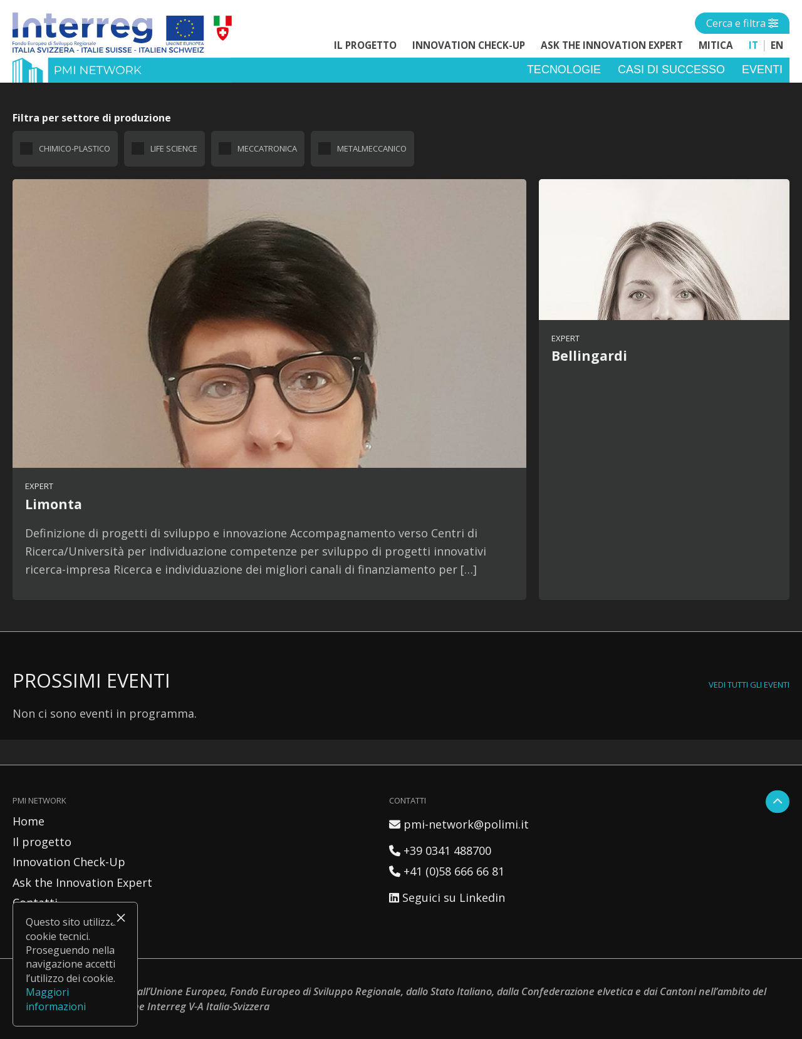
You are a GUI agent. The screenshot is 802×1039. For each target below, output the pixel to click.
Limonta (53, 504)
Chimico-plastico (74, 148)
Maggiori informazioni (56, 999)
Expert (39, 486)
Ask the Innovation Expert (612, 45)
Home (28, 821)
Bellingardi (589, 355)
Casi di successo (671, 69)
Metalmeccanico (372, 148)
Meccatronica (267, 148)
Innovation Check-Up (468, 45)
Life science (173, 148)
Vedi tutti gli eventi (749, 684)
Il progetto (365, 45)
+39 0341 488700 (440, 850)
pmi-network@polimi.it (459, 824)
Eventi (762, 69)
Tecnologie (564, 69)
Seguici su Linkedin (447, 897)
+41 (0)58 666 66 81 (446, 871)
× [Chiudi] (121, 917)
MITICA (716, 45)
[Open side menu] (742, 23)
